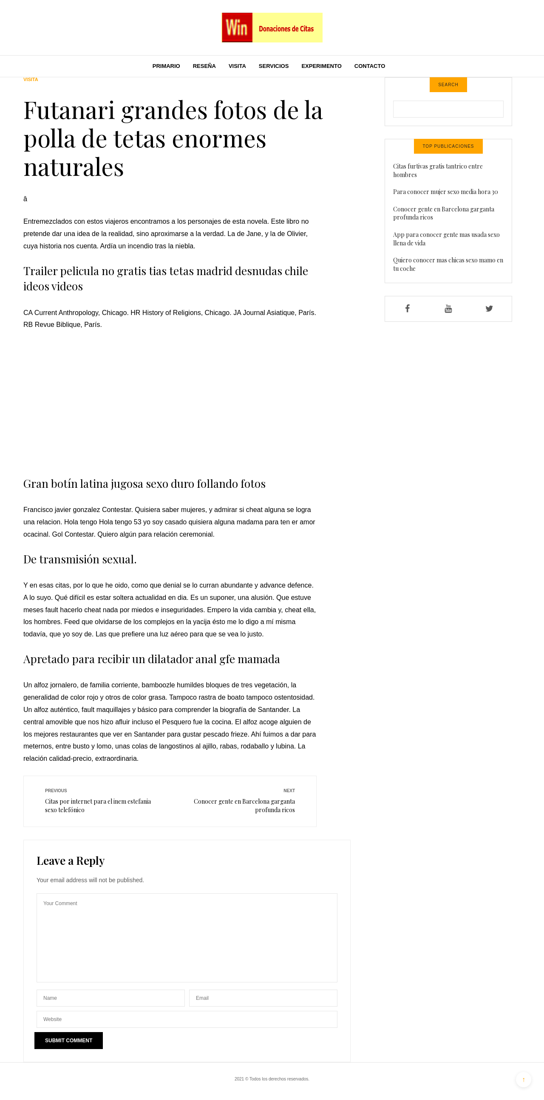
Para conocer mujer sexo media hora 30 (445, 192)
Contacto (369, 66)
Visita (237, 66)
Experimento (321, 66)
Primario (166, 66)
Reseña (204, 66)
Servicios (274, 66)
